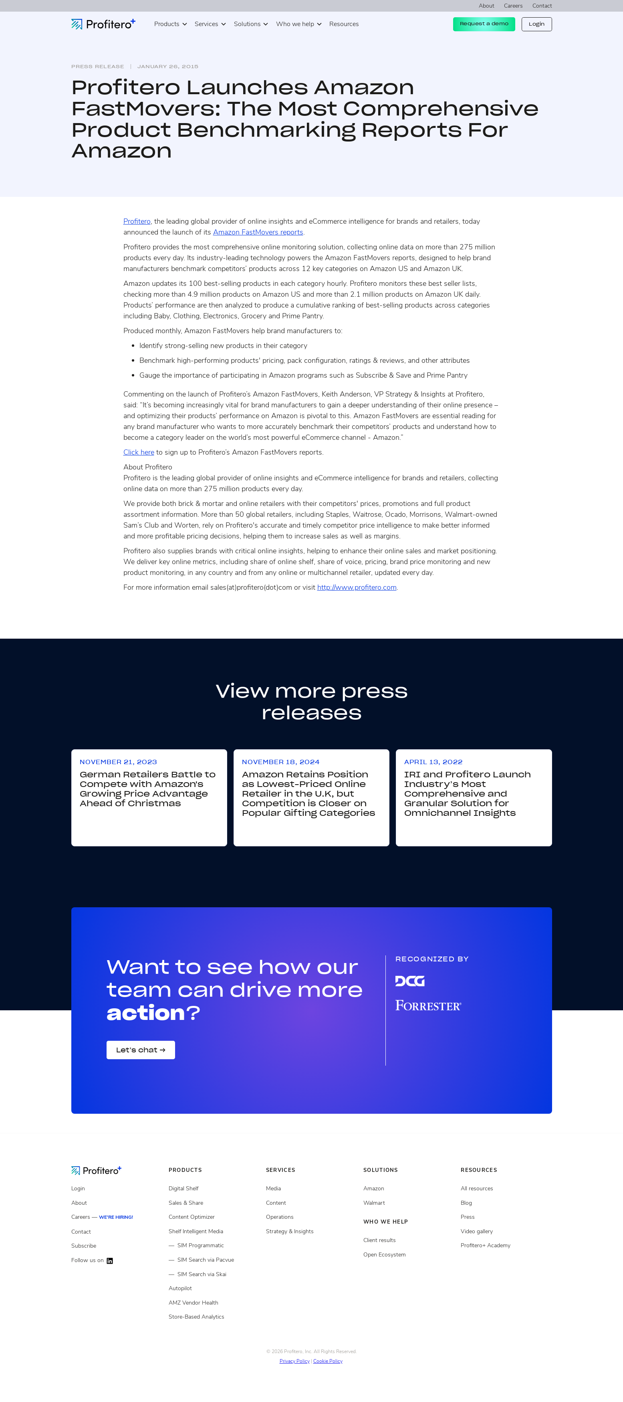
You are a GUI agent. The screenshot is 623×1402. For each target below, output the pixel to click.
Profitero (137, 221)
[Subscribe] (116, 1246)
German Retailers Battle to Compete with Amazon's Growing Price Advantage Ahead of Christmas (148, 789)
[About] (116, 1203)
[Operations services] (311, 1217)
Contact (542, 6)
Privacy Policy (295, 1361)
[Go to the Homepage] (102, 1170)
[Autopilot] (214, 1289)
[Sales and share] (214, 1203)
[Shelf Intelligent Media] (214, 1232)
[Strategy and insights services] (311, 1232)
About (486, 6)
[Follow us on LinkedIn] (116, 1260)
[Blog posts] (506, 1203)
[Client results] (408, 1203)
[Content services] (311, 1203)
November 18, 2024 (281, 762)
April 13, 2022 (433, 762)
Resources (344, 24)
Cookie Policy (328, 1361)
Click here (138, 452)
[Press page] (506, 1217)
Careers (513, 6)
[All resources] (506, 1189)
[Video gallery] (506, 1232)
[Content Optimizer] (214, 1217)
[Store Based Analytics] (214, 1303)
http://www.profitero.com (357, 587)
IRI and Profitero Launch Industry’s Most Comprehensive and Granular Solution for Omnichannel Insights (467, 794)
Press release (97, 66)
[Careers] (116, 1217)
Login (537, 24)
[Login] (116, 1189)
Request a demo (484, 23)
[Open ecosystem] (408, 1189)
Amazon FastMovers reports (258, 232)
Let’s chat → (140, 1050)
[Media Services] (311, 1189)
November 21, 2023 (118, 762)
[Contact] (116, 1232)
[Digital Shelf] (214, 1189)
